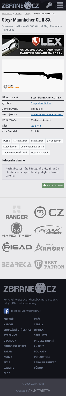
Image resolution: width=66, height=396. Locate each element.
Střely (38, 324)
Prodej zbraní (44, 340)
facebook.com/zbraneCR (25, 311)
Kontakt (8, 299)
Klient (32, 299)
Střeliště (41, 335)
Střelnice (10, 335)
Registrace (21, 299)
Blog (7, 373)
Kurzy (8, 357)
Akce (7, 362)
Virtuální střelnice (18, 330)
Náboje (9, 324)
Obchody (10, 340)
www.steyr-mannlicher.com (47, 114)
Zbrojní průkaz (45, 362)
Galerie (9, 368)
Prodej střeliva (15, 346)
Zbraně (18, 13)
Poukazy (40, 351)
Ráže (37, 319)
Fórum (38, 368)
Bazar (8, 351)
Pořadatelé (42, 357)
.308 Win (36, 126)
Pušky (27, 13)
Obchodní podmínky (24, 303)
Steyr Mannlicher (41, 103)
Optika (38, 330)
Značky (39, 346)
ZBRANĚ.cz (7, 13)
